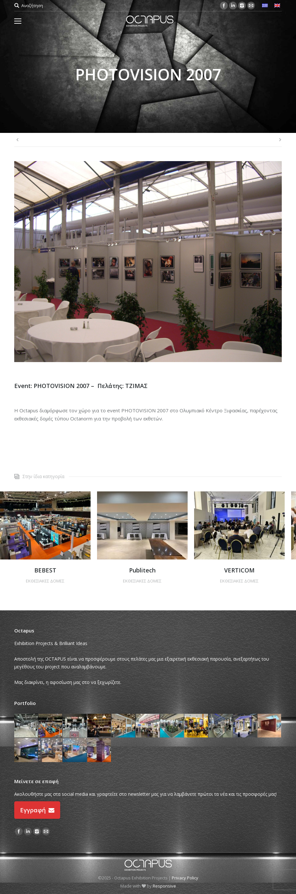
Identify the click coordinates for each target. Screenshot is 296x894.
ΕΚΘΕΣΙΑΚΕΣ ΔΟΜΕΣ (45, 581)
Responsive (164, 886)
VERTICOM (239, 570)
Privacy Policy (185, 878)
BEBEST (45, 570)
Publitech (142, 570)
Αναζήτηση (32, 5)
